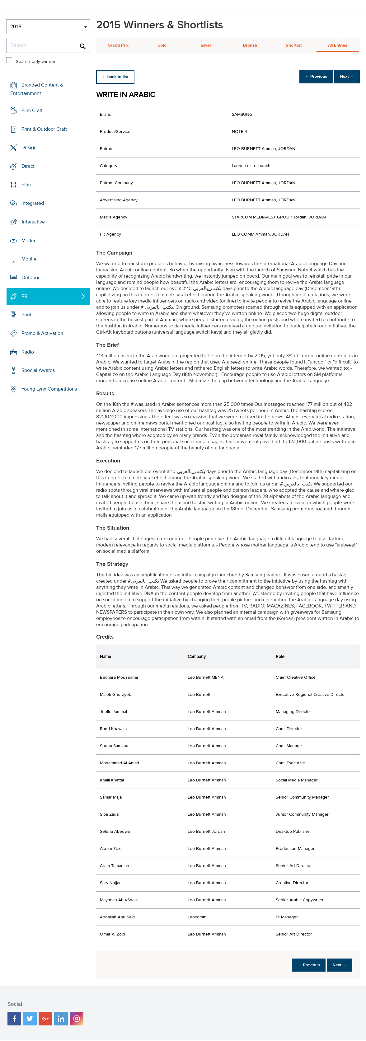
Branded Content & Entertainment (36, 89)
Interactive (33, 222)
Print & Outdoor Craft (44, 129)
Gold (162, 45)
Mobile (28, 259)
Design (29, 147)
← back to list (117, 76)
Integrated (32, 203)
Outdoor (30, 277)
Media (28, 240)
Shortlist (294, 45)
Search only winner (36, 61)
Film (26, 185)
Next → (345, 76)
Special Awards (38, 370)
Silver (206, 45)
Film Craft (32, 110)
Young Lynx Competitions (49, 389)
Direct (28, 166)
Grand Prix (118, 45)
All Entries (337, 45)
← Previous (311, 76)
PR (24, 296)
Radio (27, 352)
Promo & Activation (42, 333)
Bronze (250, 45)
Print (26, 315)
